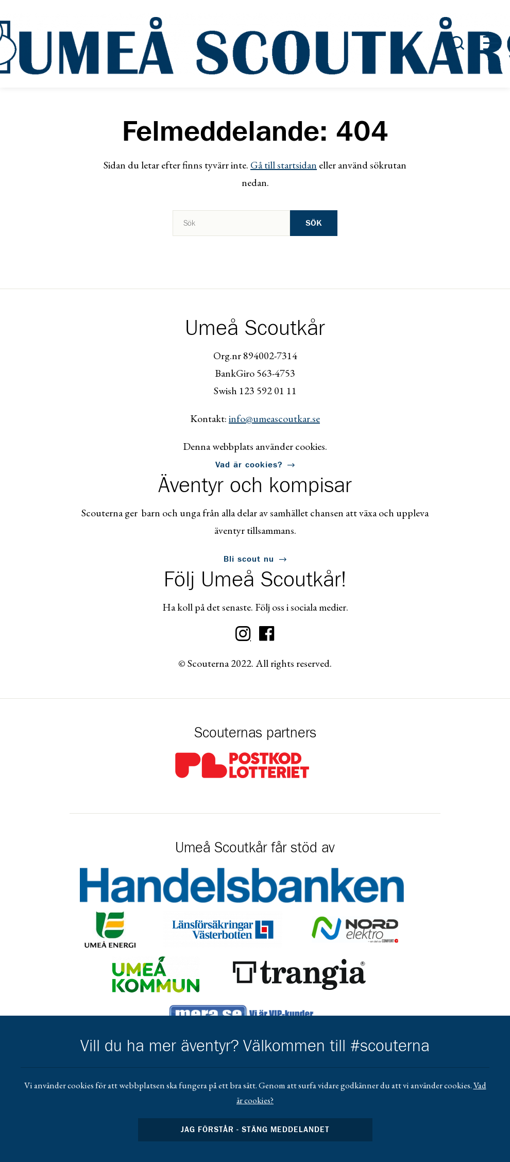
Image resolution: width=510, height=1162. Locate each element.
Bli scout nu (249, 559)
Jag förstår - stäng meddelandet (255, 1130)
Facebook (267, 634)
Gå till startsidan (283, 165)
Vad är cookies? (248, 465)
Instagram (243, 634)
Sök (313, 223)
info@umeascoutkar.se (274, 418)
